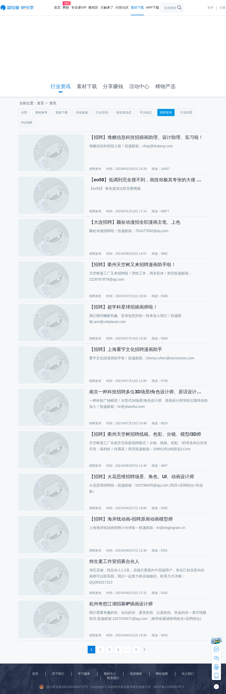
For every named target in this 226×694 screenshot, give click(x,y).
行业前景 (186, 112)
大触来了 (107, 7)
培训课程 (136, 673)
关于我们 (58, 673)
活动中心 (139, 86)
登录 (211, 7)
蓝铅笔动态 (123, 112)
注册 (222, 7)
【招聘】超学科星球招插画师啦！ (123, 307)
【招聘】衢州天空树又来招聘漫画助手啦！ (132, 264)
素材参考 (41, 112)
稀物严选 (165, 86)
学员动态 (146, 112)
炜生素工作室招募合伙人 (114, 561)
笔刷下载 (61, 112)
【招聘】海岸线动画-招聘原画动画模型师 (131, 519)
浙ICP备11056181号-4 (168, 687)
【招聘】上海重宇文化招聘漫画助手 (125, 349)
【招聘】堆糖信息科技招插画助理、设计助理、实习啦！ (146, 137)
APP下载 (152, 7)
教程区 (93, 7)
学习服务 (84, 673)
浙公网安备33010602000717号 (64, 687)
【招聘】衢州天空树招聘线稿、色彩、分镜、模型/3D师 (145, 434)
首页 (57, 7)
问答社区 (122, 7)
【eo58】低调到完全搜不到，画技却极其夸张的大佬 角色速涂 (147, 179)
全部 (24, 112)
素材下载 (137, 7)
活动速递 (82, 112)
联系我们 (113, 678)
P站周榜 (26, 122)
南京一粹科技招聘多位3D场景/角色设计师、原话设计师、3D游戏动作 (147, 391)
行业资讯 (60, 86)
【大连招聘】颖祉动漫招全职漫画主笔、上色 (134, 222)
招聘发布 (166, 112)
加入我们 (188, 673)
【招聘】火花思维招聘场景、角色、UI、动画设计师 (141, 476)
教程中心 (110, 673)
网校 (66, 7)
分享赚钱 (113, 86)
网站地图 (162, 673)
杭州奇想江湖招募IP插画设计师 (121, 603)
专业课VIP (78, 7)
